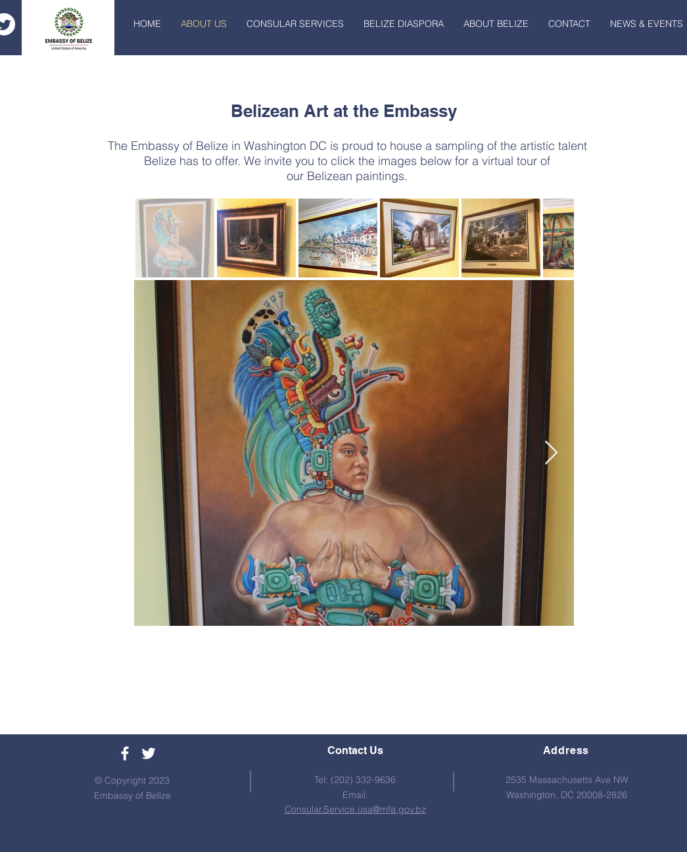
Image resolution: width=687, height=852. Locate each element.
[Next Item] (551, 453)
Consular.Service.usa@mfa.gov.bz (355, 809)
